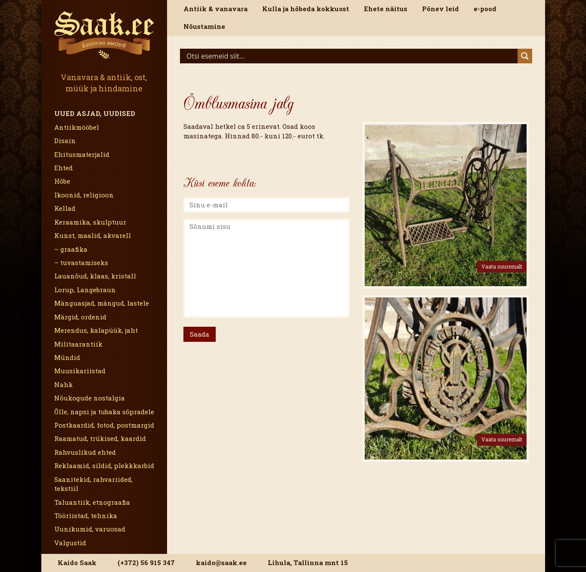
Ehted (63, 167)
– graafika (70, 249)
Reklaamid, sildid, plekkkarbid (104, 465)
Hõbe (62, 181)
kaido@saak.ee (221, 562)
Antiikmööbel (76, 127)
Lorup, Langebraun (85, 289)
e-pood (485, 8)
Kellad (64, 208)
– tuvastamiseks (81, 262)
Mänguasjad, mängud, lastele (101, 303)
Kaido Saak (77, 562)
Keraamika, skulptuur (90, 222)
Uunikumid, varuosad (89, 529)
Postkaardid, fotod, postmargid (104, 425)
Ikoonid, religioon (84, 195)
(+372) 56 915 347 (146, 562)
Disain (65, 140)
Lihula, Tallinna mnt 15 (308, 562)
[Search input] (350, 56)
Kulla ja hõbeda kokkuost (305, 8)
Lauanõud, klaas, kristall (95, 276)
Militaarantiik (78, 344)
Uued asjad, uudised (94, 113)
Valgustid (70, 542)
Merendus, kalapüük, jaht (96, 330)
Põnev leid (440, 8)
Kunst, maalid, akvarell (92, 235)
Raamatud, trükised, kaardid (100, 438)
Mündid (67, 357)
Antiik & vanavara (215, 8)
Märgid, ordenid (80, 317)
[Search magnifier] (525, 56)
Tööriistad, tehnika (85, 515)
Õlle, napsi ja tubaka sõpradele (104, 411)
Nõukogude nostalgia (89, 398)
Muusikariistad (79, 370)
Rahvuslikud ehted (85, 452)
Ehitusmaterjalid (81, 154)
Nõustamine (204, 26)
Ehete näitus (385, 8)
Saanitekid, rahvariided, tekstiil (93, 484)
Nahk (63, 384)
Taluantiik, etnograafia (92, 502)
